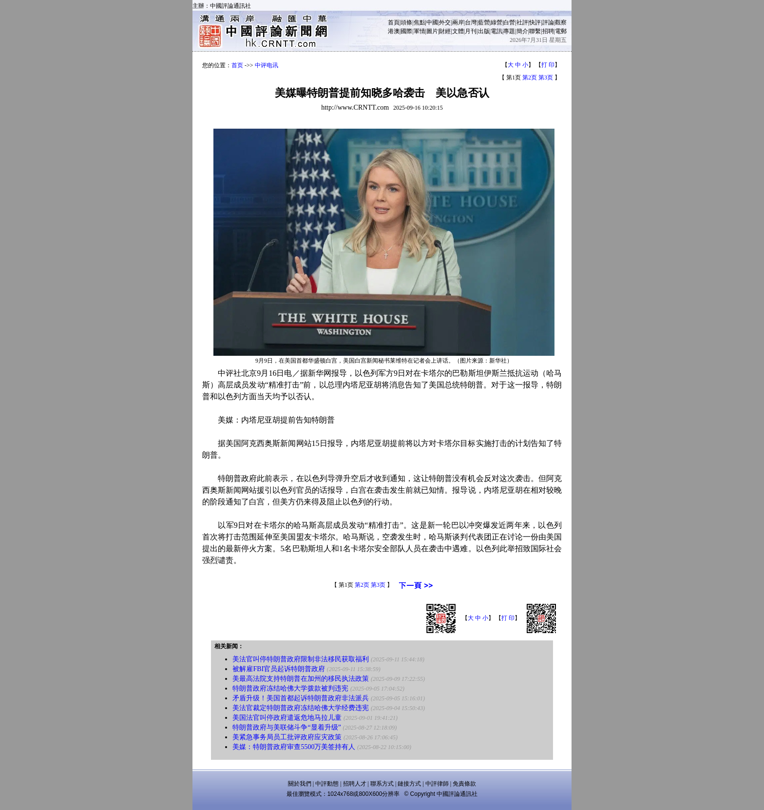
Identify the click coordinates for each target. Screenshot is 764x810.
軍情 (419, 31)
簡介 (522, 31)
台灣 (471, 22)
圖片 (432, 31)
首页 (237, 65)
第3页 (545, 77)
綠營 (496, 22)
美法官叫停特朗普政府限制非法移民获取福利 (300, 659)
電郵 (561, 31)
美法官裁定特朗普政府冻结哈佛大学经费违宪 (300, 708)
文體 (458, 31)
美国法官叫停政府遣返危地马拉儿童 (287, 717)
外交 (445, 22)
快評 (535, 22)
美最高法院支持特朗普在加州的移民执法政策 (300, 678)
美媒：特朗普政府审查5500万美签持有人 (293, 747)
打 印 (547, 64)
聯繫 (535, 31)
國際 (406, 31)
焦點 (419, 22)
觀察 (561, 22)
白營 (509, 22)
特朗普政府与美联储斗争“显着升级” (286, 727)
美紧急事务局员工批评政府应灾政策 (287, 737)
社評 (522, 22)
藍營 (484, 22)
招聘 (548, 31)
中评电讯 (266, 65)
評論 (548, 22)
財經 (445, 31)
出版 (484, 31)
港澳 (394, 31)
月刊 (471, 31)
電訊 (496, 31)
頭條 (406, 22)
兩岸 (458, 22)
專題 (509, 31)
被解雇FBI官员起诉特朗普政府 (278, 669)
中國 (432, 22)
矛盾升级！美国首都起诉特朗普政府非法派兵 (300, 698)
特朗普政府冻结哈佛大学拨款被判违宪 (290, 688)
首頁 (394, 22)
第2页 (529, 77)
